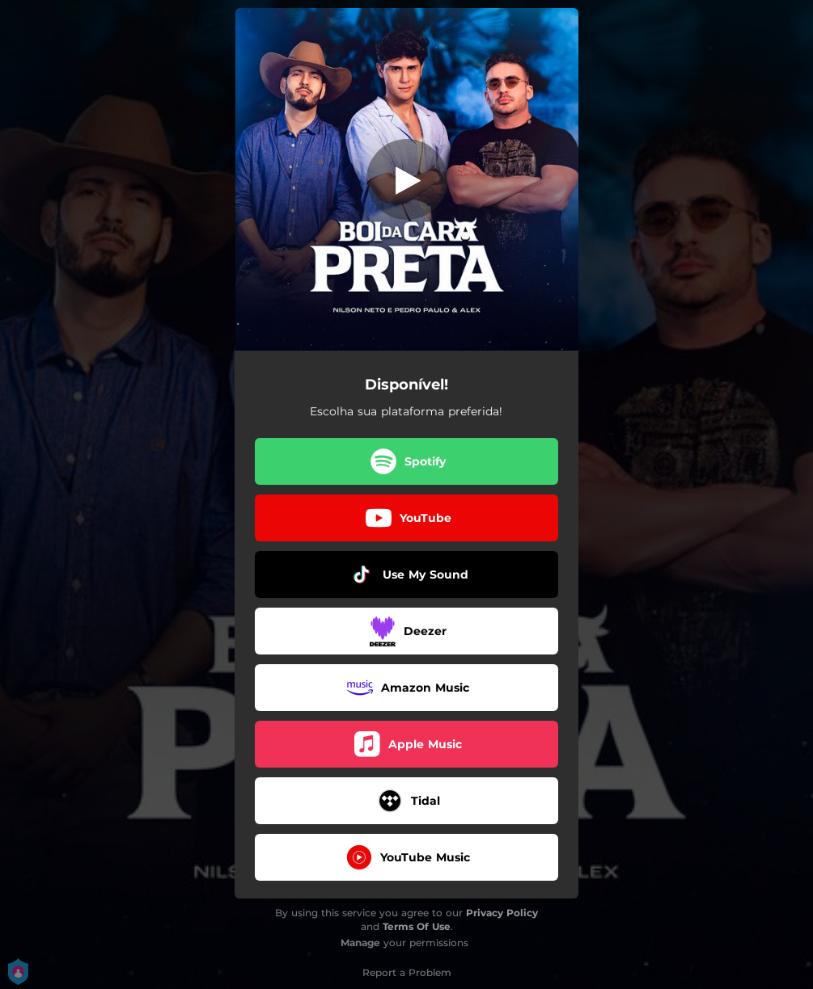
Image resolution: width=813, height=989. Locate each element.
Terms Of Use (417, 926)
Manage (360, 942)
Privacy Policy (502, 913)
